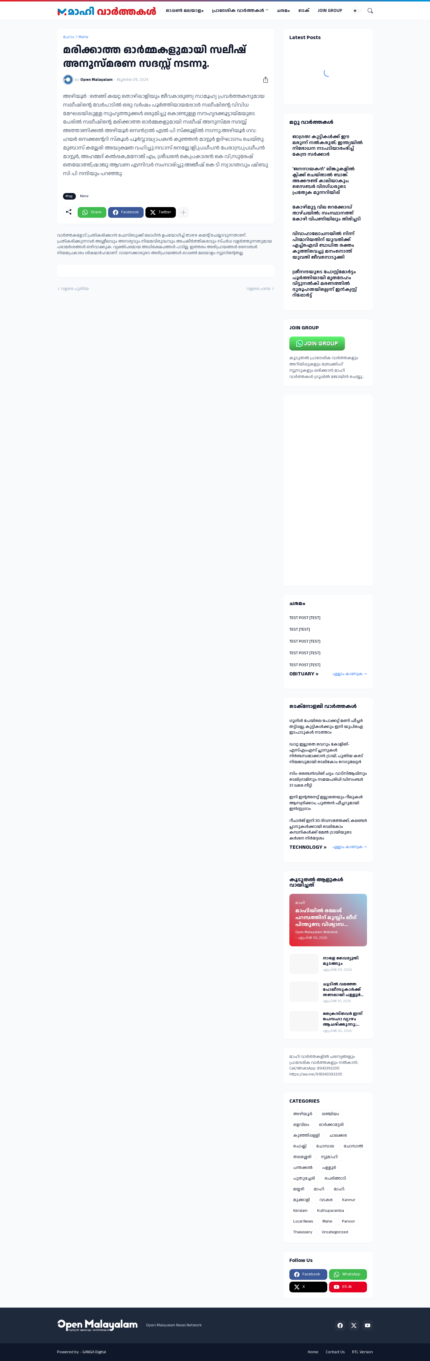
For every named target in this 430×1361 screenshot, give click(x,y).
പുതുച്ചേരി (304, 1178)
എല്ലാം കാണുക (348, 674)
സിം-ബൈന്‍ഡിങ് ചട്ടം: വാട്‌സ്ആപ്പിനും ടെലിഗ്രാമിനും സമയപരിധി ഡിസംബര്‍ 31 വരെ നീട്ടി (328, 779)
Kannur (348, 1200)
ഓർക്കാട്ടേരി (331, 1125)
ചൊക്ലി (300, 1146)
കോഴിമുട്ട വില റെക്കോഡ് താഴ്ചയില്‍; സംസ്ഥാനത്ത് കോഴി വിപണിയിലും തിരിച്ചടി (326, 213)
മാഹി (319, 1189)
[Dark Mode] (357, 11)
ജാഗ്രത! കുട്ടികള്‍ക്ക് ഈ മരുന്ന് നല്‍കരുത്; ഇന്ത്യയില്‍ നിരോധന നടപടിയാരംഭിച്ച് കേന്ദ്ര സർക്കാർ (327, 145)
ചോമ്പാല (325, 1146)
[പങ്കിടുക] (263, 80)
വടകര (326, 1200)
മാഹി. (339, 1189)
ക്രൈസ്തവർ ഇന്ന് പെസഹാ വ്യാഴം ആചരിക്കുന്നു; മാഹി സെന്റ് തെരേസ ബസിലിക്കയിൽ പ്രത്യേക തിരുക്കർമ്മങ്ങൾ (343, 1019)
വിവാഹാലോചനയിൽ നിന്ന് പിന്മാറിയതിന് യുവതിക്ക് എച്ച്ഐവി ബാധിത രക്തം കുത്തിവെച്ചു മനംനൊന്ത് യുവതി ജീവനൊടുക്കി (323, 245)
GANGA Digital (94, 1352)
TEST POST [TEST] (304, 618)
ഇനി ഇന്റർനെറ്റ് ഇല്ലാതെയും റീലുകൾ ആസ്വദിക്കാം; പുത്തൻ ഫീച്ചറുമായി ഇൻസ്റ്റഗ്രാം (326, 803)
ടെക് (303, 10)
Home (313, 1352)
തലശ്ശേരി (302, 1157)
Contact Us (335, 1352)
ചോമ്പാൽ (353, 1146)
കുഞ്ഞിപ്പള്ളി (306, 1135)
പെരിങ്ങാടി (335, 1178)
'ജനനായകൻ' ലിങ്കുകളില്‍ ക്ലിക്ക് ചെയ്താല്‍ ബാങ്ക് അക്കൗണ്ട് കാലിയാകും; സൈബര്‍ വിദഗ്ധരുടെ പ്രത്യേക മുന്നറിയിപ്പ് (323, 181)
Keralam (300, 1211)
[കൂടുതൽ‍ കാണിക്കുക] (183, 212)
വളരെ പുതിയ (75, 289)
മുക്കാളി (301, 1200)
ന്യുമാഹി (329, 1157)
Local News (303, 1221)
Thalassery (302, 1232)
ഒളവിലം (301, 1125)
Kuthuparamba (330, 1211)
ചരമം (283, 10)
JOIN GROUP (330, 10)
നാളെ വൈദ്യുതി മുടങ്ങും (341, 961)
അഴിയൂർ (302, 1114)
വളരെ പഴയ (259, 289)
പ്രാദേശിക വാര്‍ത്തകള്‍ (238, 10)
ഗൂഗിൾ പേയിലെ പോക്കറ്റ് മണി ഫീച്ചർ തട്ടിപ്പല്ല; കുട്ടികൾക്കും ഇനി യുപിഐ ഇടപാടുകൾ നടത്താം (326, 726)
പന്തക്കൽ (303, 1168)
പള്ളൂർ (329, 1168)
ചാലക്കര (338, 1135)
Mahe (83, 37)
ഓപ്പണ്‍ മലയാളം (185, 10)
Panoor (348, 1221)
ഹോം (68, 37)
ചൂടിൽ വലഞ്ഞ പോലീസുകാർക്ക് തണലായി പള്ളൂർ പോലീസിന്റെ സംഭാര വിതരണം (342, 990)
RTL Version (362, 1352)
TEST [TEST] (299, 629)
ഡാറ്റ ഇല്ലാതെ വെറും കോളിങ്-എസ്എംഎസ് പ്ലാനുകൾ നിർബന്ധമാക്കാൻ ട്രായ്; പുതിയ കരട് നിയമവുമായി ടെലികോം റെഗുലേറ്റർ (326, 753)
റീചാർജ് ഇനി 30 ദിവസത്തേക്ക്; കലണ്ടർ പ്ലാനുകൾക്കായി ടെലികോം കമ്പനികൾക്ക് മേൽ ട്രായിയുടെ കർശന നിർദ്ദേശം (328, 829)
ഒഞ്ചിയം (330, 1114)
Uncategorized (335, 1232)
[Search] (368, 11)
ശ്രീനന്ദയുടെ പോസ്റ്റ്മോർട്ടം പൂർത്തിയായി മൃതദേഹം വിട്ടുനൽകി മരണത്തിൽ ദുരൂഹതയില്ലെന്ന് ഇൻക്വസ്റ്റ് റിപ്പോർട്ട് (324, 284)
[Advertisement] (328, 490)
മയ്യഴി (298, 1189)
